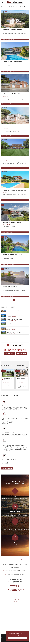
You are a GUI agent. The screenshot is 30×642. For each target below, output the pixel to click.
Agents (15, 597)
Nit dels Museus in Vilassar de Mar (11, 406)
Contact (15, 603)
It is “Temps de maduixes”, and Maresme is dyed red (15, 419)
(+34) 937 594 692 (21, 353)
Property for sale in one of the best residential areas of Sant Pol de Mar (14, 446)
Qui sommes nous (15, 599)
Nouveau (4, 370)
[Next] (18, 300)
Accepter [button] (17, 637)
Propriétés (15, 595)
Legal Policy (15, 601)
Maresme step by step (8, 432)
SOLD (2, 204)
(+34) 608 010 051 (9, 353)
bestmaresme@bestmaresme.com (15, 589)
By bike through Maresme (9, 459)
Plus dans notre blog (7, 468)
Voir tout (26, 367)
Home (15, 594)
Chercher (15, 605)
